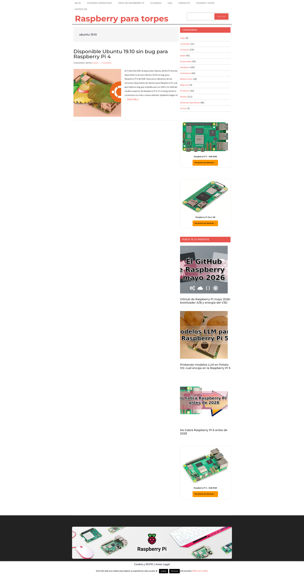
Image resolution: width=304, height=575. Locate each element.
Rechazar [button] (174, 571)
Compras (184, 49)
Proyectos (185, 90)
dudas (183, 55)
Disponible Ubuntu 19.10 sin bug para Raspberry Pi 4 (120, 54)
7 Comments (106, 63)
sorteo (183, 108)
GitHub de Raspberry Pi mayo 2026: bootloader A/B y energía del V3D (205, 301)
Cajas (182, 38)
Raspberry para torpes (121, 18)
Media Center (186, 79)
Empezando (186, 61)
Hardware (184, 67)
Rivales (183, 96)
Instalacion (185, 73)
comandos (185, 43)
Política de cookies (200, 571)
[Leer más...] (133, 99)
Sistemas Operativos (190, 102)
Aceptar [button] (163, 571)
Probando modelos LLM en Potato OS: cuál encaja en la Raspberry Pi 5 (205, 366)
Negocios (184, 84)
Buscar (221, 16)
